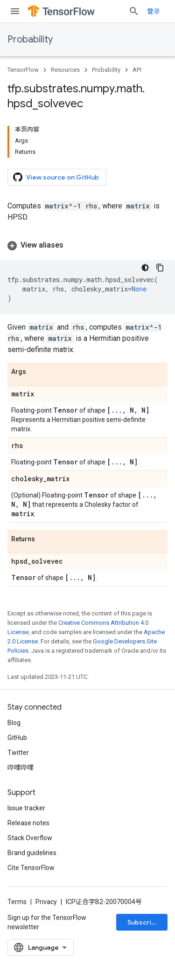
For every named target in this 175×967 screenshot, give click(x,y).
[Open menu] (15, 11)
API (137, 69)
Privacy (46, 901)
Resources (65, 69)
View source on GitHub (56, 177)
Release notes (28, 823)
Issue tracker (26, 808)
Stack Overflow (29, 838)
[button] (87, 245)
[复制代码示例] (160, 267)
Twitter (18, 752)
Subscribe (143, 922)
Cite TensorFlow (31, 867)
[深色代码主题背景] (145, 267)
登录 (153, 11)
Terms (17, 901)
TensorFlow (23, 69)
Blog (14, 722)
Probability (30, 39)
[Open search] (134, 11)
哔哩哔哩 (20, 767)
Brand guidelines (31, 852)
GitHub (17, 737)
